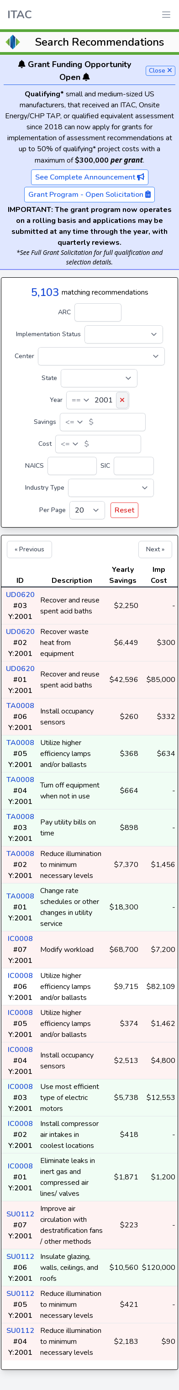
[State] (99, 378)
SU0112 (20, 1214)
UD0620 (20, 595)
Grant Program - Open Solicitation (89, 195)
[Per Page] (87, 510)
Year (56, 400)
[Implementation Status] (123, 334)
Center (24, 356)
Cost (45, 443)
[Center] (101, 356)
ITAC (19, 14)
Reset (124, 510)
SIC (105, 465)
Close (160, 70)
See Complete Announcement (89, 177)
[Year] (97, 400)
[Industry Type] (111, 488)
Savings (45, 422)
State (49, 378)
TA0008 (20, 706)
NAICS (34, 465)
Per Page (52, 510)
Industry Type (44, 487)
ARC (64, 312)
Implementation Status (48, 334)
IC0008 (20, 939)
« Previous (29, 549)
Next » (155, 549)
